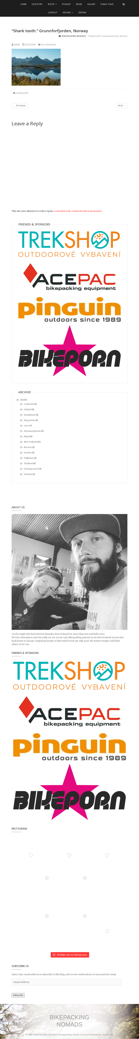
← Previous (20, 105)
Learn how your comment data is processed (77, 211)
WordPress (107, 1034)
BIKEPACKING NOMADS (69, 1021)
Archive (66, 12)
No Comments (48, 44)
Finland (27, 409)
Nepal (26, 436)
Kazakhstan (29, 415)
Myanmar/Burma (32, 431)
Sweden (28, 452)
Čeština (82, 12)
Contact (52, 12)
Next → (121, 105)
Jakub (16, 44)
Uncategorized (31, 469)
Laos (26, 425)
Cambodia (29, 404)
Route (51, 4)
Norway (28, 447)
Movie (79, 4)
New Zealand (30, 442)
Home (23, 4)
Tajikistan (29, 458)
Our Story (37, 4)
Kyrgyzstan (29, 420)
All (21, 400)
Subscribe (18, 995)
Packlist (66, 4)
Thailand (28, 463)
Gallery (91, 4)
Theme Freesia (80, 1034)
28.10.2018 (28, 44)
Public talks (107, 4)
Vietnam (28, 474)
